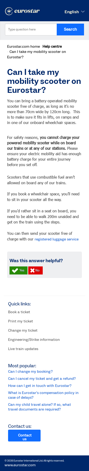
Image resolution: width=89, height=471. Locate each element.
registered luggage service (57, 239)
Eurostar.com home (23, 46)
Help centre (52, 46)
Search (70, 29)
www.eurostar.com (20, 465)
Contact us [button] (25, 437)
